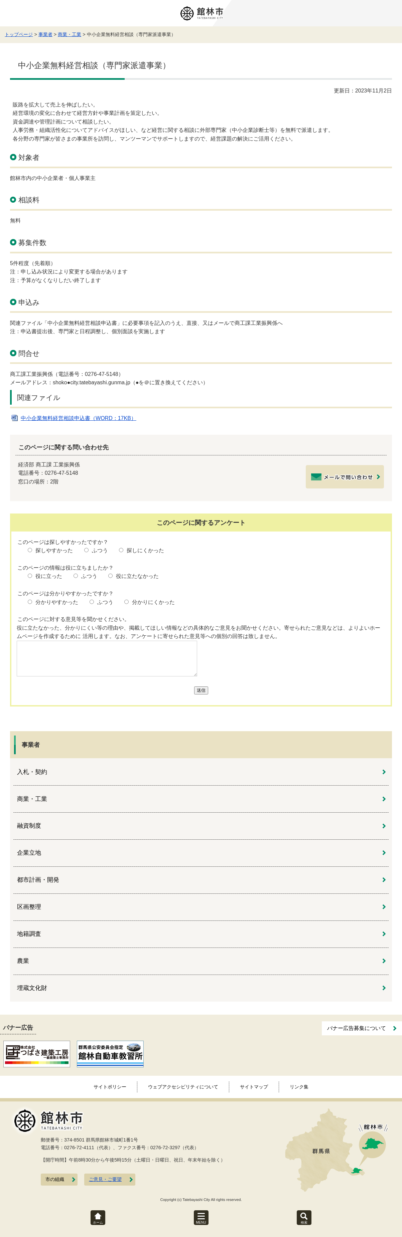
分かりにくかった (153, 602)
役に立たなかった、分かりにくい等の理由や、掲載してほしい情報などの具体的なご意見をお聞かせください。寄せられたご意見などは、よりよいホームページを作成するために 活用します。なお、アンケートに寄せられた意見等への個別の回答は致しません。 (198, 632)
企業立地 (29, 852)
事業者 (45, 34)
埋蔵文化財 (32, 988)
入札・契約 (32, 772)
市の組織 (54, 1179)
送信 (201, 690)
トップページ (19, 34)
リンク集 (299, 1086)
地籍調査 (29, 934)
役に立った (48, 576)
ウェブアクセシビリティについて (183, 1086)
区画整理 (29, 906)
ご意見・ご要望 (105, 1179)
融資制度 (29, 825)
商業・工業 (69, 34)
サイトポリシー (110, 1086)
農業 (23, 961)
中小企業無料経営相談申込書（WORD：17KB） (78, 418)
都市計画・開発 (38, 879)
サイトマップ (254, 1086)
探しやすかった (54, 550)
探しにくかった (145, 550)
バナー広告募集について (356, 1028)
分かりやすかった (56, 602)
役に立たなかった (137, 576)
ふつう (100, 550)
